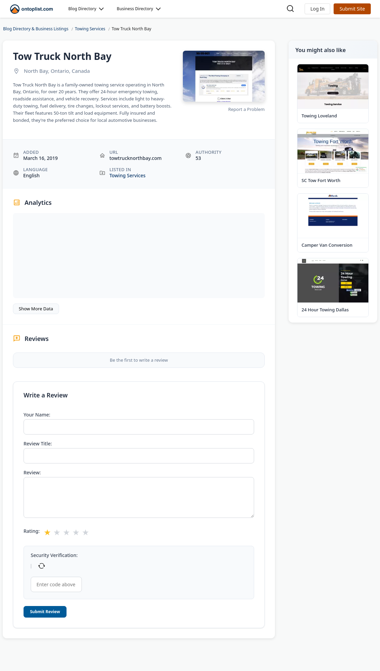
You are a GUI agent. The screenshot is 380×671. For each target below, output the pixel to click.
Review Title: (38, 443)
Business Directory (135, 9)
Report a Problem (246, 109)
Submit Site (352, 8)
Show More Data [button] (36, 309)
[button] (317, 8)
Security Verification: (54, 555)
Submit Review (45, 612)
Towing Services (127, 175)
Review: (32, 472)
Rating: (32, 531)
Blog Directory (82, 9)
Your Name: (37, 414)
